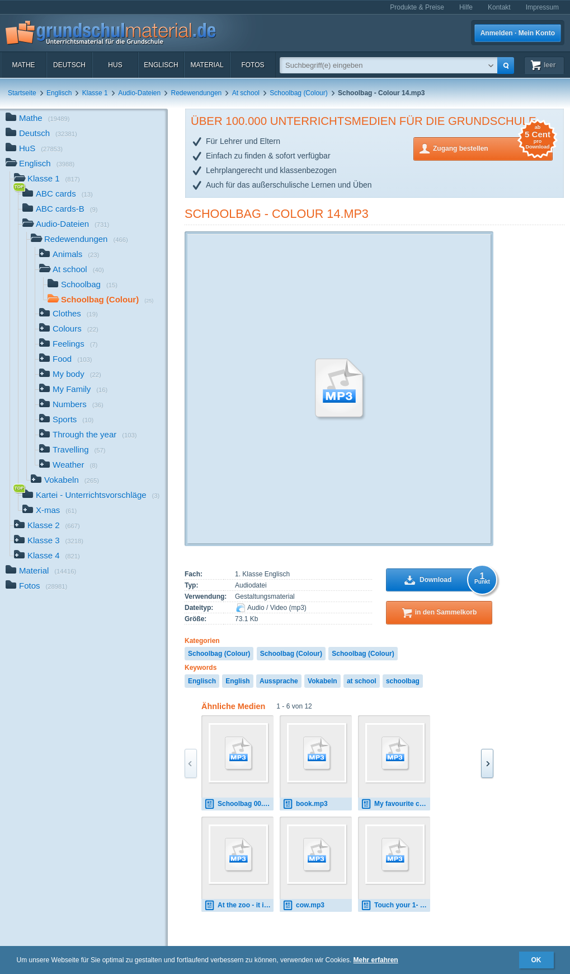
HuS (115, 65)
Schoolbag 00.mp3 (239, 804)
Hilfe (466, 7)
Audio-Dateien (139, 93)
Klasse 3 (48, 541)
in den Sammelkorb (446, 612)
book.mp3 (305, 804)
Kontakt (499, 7)
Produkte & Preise (417, 7)
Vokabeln (322, 681)
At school (246, 93)
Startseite (22, 93)
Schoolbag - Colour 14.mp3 (277, 214)
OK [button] (536, 960)
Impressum (542, 7)
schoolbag (403, 681)
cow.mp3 (303, 905)
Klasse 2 (47, 526)
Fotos (252, 65)
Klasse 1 (95, 93)
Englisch (161, 65)
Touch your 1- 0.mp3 (395, 905)
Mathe (23, 65)
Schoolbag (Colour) (298, 93)
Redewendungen (196, 93)
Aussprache (279, 681)
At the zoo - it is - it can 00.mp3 (239, 905)
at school (361, 681)
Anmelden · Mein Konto (518, 33)
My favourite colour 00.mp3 (395, 804)
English (237, 681)
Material (206, 65)
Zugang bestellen (493, 147)
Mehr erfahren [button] (376, 960)
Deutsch (69, 65)
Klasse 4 (47, 556)
